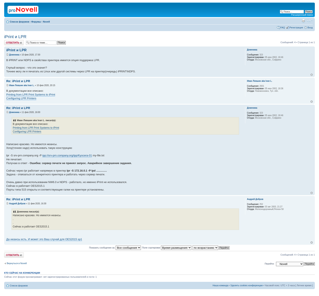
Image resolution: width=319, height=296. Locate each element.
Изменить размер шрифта (310, 21)
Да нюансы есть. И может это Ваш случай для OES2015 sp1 (44, 239)
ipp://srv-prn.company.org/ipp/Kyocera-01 (67, 155)
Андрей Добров (17, 203)
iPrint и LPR (15, 36)
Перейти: (270, 263)
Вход (310, 27)
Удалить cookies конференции (246, 285)
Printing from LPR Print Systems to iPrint (30, 94)
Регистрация (296, 27)
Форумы (36, 21)
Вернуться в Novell (17, 263)
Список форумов (19, 21)
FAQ (282, 27)
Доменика (14, 55)
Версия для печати (303, 21)
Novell (46, 21)
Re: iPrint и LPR (18, 81)
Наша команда (220, 285)
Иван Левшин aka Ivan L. (21, 85)
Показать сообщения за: (115, 247)
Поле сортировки (166, 247)
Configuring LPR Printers (21, 98)
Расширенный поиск (302, 15)
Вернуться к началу (311, 75)
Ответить (14, 42)
